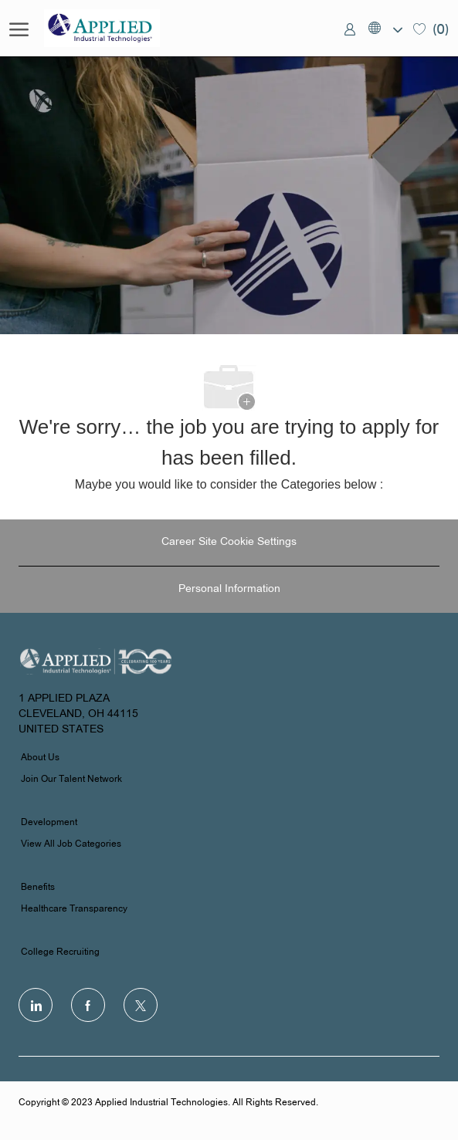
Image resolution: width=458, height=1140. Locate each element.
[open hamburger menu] (19, 28)
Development (49, 822)
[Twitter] (141, 1005)
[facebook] (88, 1005)
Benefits (38, 887)
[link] (350, 29)
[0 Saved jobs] (431, 28)
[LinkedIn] (36, 1005)
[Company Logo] (121, 28)
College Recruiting (60, 952)
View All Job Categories (71, 844)
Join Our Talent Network (71, 779)
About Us (40, 758)
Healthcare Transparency (74, 909)
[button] (384, 28)
